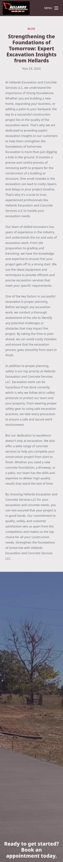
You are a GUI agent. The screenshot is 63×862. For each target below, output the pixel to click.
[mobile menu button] (56, 8)
